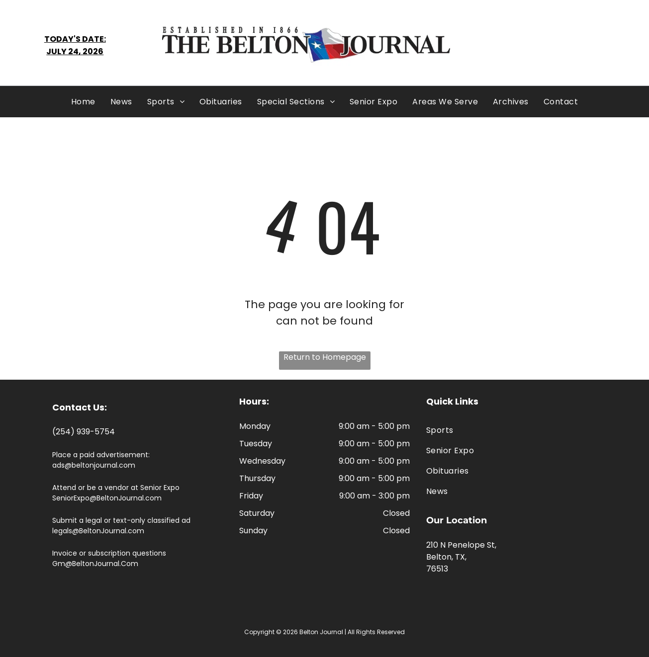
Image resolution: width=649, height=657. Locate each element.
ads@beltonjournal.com (93, 465)
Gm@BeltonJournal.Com (95, 564)
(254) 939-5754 (83, 431)
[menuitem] (83, 101)
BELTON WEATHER (547, 45)
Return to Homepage (324, 357)
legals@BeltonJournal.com (98, 531)
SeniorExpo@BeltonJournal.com (107, 498)
